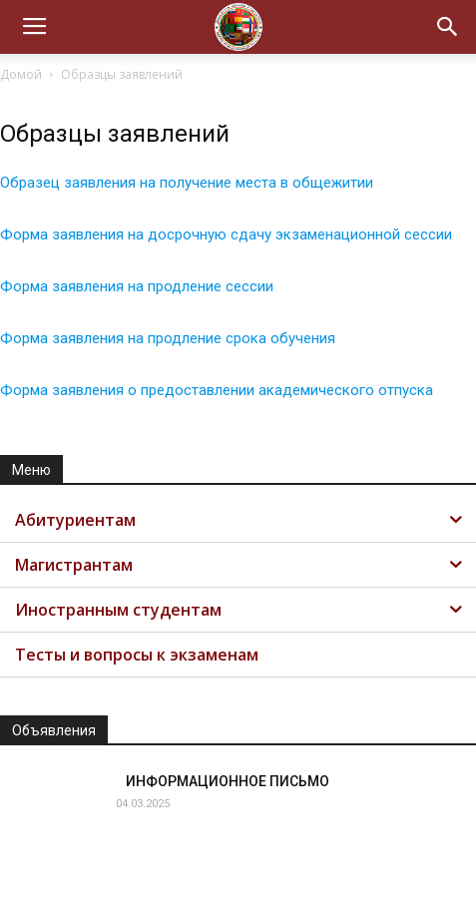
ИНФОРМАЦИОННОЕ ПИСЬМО (227, 781)
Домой (21, 74)
